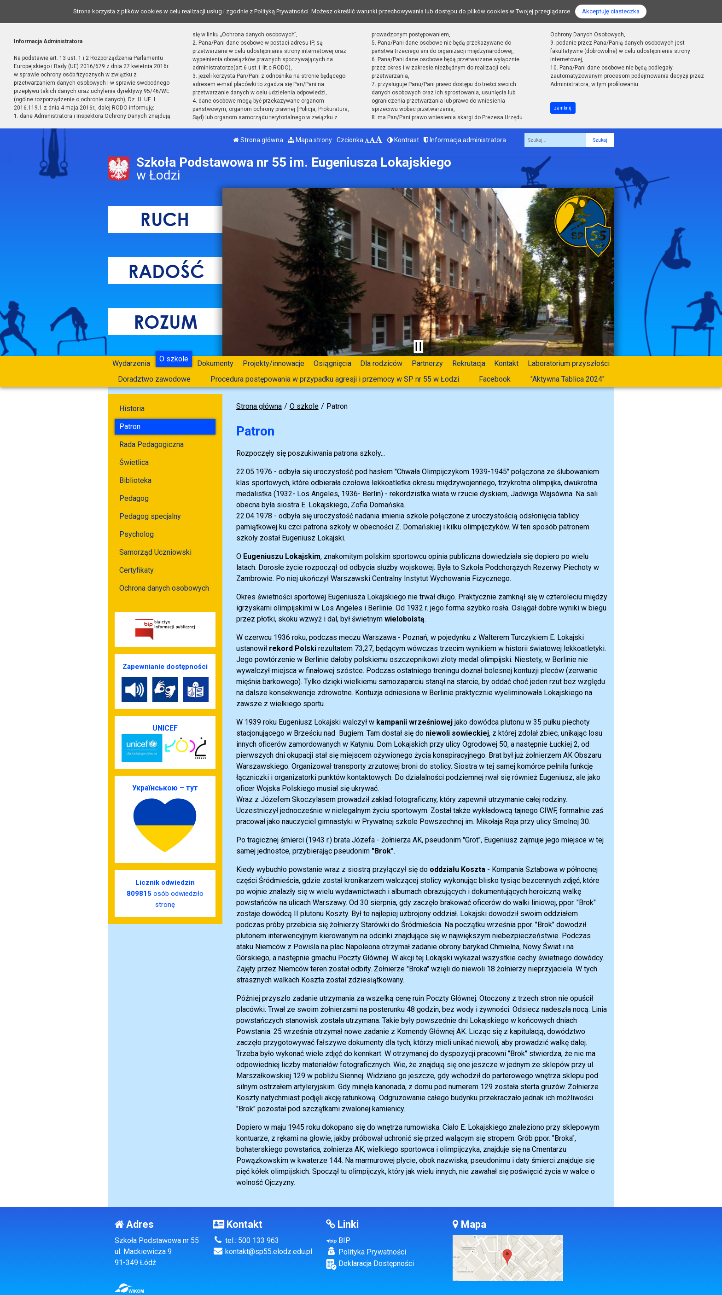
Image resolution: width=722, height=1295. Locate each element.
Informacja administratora (465, 140)
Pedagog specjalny (150, 516)
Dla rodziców (381, 363)
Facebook (495, 379)
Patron (129, 426)
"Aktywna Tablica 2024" (567, 379)
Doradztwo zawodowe (154, 379)
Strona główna (258, 140)
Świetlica (134, 462)
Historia (132, 408)
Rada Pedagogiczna (151, 444)
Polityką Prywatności (281, 11)
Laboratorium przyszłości (569, 363)
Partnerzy (427, 363)
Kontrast (403, 140)
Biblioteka (135, 480)
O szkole (173, 358)
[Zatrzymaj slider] (418, 346)
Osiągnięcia (332, 363)
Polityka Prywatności (366, 1251)
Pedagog (134, 498)
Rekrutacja (468, 363)
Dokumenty (215, 363)
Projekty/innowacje (273, 363)
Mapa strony (310, 140)
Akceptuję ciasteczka (611, 11)
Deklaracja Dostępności (370, 1264)
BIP (338, 1240)
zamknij (562, 107)
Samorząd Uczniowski (155, 552)
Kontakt (506, 363)
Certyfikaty (136, 570)
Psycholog (136, 534)
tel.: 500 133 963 (246, 1240)
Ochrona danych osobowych (164, 588)
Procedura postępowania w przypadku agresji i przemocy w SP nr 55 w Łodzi (334, 379)
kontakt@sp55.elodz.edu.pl (262, 1251)
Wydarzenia (131, 363)
